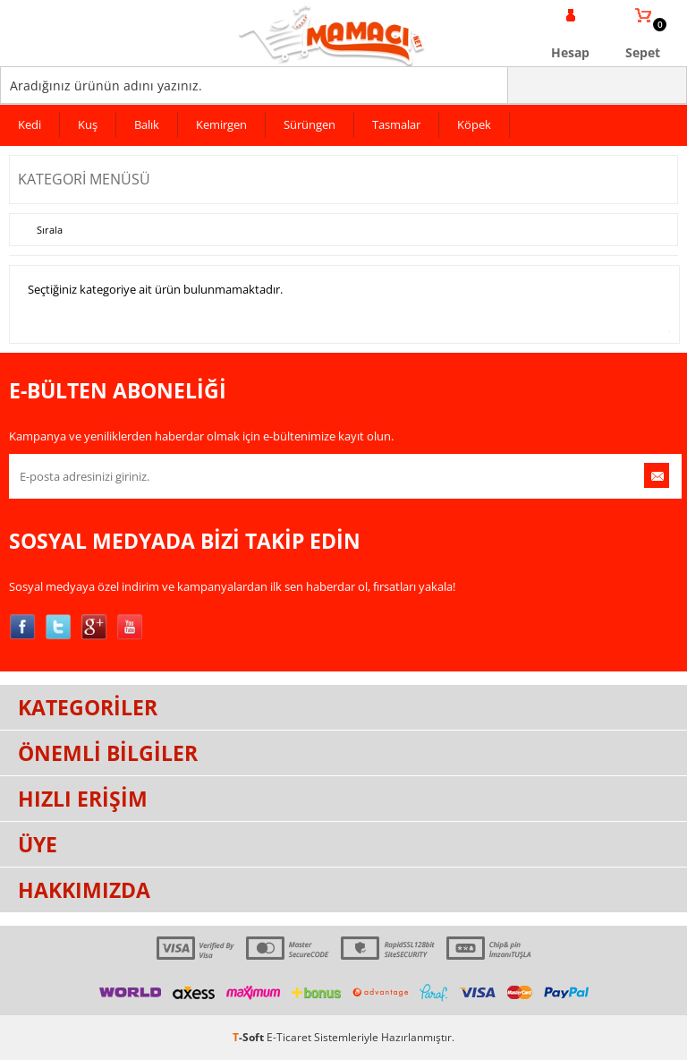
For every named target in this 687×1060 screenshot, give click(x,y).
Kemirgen (221, 124)
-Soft (250, 1037)
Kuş (88, 124)
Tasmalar (396, 124)
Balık (146, 124)
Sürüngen (309, 124)
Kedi (29, 124)
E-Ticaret (289, 1037)
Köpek (474, 124)
